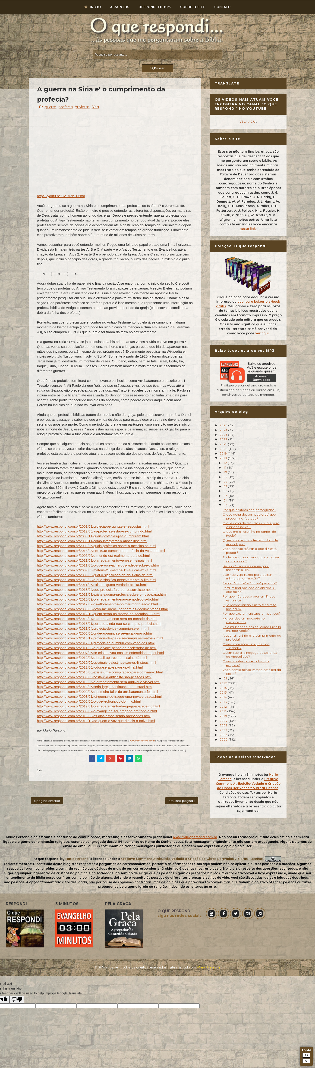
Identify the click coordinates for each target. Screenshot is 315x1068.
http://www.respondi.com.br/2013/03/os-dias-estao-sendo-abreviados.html (94, 716)
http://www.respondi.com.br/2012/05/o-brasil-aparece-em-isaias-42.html (92, 658)
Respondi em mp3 (155, 7)
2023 (224, 435)
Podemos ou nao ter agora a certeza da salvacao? (251, 559)
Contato (222, 7)
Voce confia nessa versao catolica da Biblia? (252, 672)
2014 (224, 697)
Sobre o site (192, 7)
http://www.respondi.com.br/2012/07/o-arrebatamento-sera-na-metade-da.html (97, 619)
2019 (224, 453)
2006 (224, 735)
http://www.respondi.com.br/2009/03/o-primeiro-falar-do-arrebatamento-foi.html (97, 692)
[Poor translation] (16, 999)
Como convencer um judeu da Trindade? (246, 646)
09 (226, 477)
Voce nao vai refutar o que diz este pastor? (250, 551)
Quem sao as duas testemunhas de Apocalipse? (250, 542)
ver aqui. (262, 333)
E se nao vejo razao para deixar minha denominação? (247, 577)
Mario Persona (76, 859)
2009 (224, 721)
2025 (224, 425)
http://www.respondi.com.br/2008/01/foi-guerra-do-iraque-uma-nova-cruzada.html (99, 696)
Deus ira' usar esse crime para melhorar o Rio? (246, 568)
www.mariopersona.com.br (142, 741)
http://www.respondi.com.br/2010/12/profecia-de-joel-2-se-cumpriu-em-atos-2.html (100, 638)
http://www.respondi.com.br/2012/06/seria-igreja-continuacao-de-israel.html (95, 687)
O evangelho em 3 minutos (240, 774)
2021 (224, 444)
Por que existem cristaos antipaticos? (251, 613)
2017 (223, 683)
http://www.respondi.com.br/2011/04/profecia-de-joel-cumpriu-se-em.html (93, 628)
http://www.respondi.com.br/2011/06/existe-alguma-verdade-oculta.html (92, 585)
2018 (224, 458)
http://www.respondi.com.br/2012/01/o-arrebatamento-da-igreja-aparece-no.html (98, 706)
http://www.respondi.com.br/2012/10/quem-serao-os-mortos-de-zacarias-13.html (98, 614)
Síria (95, 107)
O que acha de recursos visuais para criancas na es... (251, 525)
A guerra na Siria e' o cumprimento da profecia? (252, 637)
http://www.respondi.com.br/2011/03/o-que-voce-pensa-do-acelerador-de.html (97, 648)
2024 (224, 430)
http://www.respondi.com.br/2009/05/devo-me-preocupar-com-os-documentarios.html (102, 609)
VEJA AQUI (247, 121)
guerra (50, 107)
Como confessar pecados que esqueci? (246, 663)
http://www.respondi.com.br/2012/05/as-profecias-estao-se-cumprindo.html (94, 531)
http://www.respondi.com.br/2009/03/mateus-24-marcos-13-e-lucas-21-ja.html (96, 570)
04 (226, 500)
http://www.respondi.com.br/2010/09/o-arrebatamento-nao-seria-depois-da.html (98, 599)
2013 (224, 702)
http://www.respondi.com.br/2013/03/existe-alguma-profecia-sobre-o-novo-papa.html (102, 594)
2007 (224, 730)
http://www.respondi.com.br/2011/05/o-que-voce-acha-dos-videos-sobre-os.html (98, 565)
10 (226, 472)
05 (226, 496)
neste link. (248, 229)
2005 (224, 739)
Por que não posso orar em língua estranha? (249, 598)
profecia (65, 107)
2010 (224, 716)
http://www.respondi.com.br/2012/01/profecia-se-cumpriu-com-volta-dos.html (96, 643)
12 (226, 463)
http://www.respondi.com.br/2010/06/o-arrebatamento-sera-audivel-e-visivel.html (99, 682)
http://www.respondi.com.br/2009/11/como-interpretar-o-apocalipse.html (92, 541)
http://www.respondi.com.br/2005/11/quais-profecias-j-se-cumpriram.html (93, 536)
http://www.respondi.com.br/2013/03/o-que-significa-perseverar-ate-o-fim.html (96, 580)
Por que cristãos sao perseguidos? (249, 510)
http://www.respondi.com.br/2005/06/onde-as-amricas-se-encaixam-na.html (95, 633)
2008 (224, 725)
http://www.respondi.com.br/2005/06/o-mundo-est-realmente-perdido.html (93, 555)
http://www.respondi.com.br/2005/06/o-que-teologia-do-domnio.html (89, 701)
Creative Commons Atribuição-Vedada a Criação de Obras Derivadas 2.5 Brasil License (248, 783)
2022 (224, 439)
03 (226, 505)
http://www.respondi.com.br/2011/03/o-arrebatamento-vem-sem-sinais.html (94, 560)
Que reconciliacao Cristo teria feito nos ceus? (249, 607)
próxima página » (181, 801)
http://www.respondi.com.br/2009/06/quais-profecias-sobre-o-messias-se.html (96, 546)
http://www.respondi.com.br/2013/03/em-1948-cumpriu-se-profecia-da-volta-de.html (101, 551)
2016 (223, 688)
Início (92, 7)
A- (306, 1061)
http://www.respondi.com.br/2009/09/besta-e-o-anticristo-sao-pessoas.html (94, 677)
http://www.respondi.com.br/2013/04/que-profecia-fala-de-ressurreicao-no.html (97, 590)
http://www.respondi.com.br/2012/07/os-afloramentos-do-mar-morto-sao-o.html (97, 604)
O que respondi (46, 859)
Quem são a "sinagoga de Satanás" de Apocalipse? (250, 655)
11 (225, 467)
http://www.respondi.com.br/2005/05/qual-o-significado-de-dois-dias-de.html (95, 575)
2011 (223, 711)
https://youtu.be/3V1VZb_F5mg (61, 196)
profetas (82, 107)
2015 (224, 692)
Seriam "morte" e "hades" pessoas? (250, 583)
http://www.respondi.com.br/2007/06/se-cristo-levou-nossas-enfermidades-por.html (100, 653)
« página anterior (47, 801)
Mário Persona (208, 967)
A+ (307, 1055)
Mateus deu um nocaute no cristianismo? (244, 620)
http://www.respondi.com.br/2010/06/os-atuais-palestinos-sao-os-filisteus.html (96, 662)
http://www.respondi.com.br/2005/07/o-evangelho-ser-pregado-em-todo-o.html (97, 711)
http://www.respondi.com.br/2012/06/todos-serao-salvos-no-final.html (90, 667)
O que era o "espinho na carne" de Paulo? (249, 533)
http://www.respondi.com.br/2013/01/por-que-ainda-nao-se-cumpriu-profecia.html (99, 624)
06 (226, 491)
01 (226, 678)
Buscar (158, 68)
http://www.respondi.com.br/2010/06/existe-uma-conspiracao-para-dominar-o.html (100, 672)
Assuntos (119, 7)
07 (226, 486)
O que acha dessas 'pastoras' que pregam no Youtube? (249, 516)
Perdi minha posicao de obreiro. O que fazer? (249, 590)
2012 (224, 706)
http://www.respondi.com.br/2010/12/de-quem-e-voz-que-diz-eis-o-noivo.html (96, 721)
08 (226, 482)
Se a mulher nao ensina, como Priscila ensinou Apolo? (252, 629)
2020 (224, 449)
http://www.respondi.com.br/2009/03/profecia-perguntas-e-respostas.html (93, 526)
